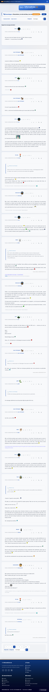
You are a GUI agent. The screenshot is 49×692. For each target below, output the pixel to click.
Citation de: (10, 165)
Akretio (4, 678)
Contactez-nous (29, 678)
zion (16, 77)
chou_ (16, 28)
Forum (27, 668)
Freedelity (4, 680)
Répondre (6, 649)
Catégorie (30, 18)
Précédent (6, 647)
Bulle (18, 429)
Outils (44, 14)
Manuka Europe (6, 685)
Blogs (27, 672)
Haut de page (43, 689)
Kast (18, 476)
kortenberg (19, 619)
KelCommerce (5, 681)
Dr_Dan (16, 155)
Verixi (3, 683)
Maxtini (17, 529)
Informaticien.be (5, 689)
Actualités (28, 665)
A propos (27, 680)
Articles (27, 667)
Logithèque (28, 670)
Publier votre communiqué (31, 683)
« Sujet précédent (6, 18)
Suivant (29, 647)
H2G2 (17, 239)
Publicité (27, 681)
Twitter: (6, 276)
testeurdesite (15, 564)
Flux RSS (27, 685)
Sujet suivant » (14, 18)
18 (26, 646)
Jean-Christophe (16, 52)
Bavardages (8, 14)
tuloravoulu (17, 192)
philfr (18, 380)
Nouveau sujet (36, 14)
